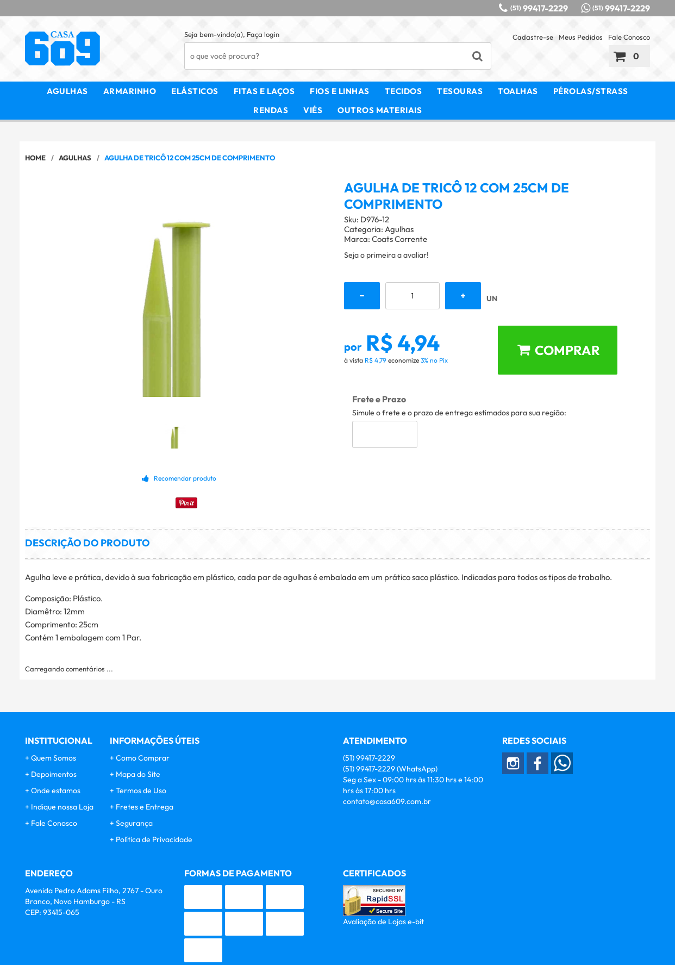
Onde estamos (55, 790)
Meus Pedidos (581, 37)
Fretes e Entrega (144, 807)
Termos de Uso (141, 790)
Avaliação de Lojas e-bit (383, 921)
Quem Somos (53, 758)
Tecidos (403, 91)
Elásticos (194, 91)
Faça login (263, 34)
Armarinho (130, 91)
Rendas (270, 110)
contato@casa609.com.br (387, 801)
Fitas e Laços (264, 91)
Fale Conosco (629, 37)
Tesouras (460, 91)
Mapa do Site (138, 774)
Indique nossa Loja (62, 807)
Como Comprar (143, 758)
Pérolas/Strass (590, 91)
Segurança (134, 823)
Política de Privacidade (154, 839)
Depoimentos (54, 774)
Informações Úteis (154, 740)
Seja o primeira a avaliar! (386, 255)
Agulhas (67, 91)
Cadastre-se (532, 37)
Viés (312, 110)
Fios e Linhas (340, 91)
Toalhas (518, 91)
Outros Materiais (380, 110)
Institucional (58, 740)
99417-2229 (539, 8)
